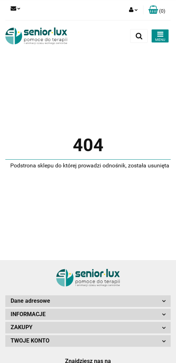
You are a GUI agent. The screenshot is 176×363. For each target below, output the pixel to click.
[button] (157, 10)
